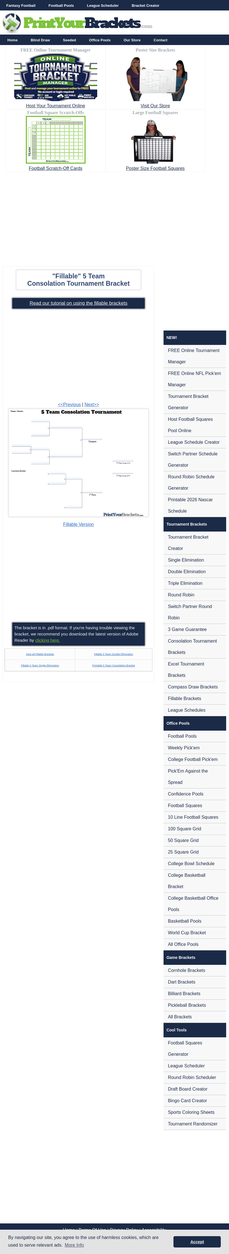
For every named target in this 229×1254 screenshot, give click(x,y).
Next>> (91, 404)
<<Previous (69, 404)
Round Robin (181, 594)
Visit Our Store (155, 105)
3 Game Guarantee (187, 629)
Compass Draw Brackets (193, 686)
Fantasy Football (20, 5)
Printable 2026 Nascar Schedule (190, 505)
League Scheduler (103, 5)
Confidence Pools (185, 794)
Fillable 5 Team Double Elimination (113, 654)
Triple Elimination (185, 583)
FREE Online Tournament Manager (193, 356)
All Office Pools (183, 944)
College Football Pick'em (193, 759)
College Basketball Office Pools (193, 904)
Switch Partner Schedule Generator (192, 459)
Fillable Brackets (184, 698)
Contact (160, 40)
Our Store (132, 40)
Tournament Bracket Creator (188, 543)
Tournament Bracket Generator (188, 402)
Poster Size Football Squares (155, 168)
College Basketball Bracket (186, 881)
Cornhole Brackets (186, 970)
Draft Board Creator (187, 1089)
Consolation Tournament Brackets (192, 647)
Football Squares (185, 805)
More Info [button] (74, 1245)
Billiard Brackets (184, 993)
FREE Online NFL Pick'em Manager (194, 379)
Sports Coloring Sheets (191, 1112)
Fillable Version (78, 524)
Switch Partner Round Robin (190, 612)
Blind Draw (40, 40)
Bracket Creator (146, 5)
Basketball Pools (184, 921)
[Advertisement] (114, 217)
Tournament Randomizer (192, 1123)
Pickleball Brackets (187, 1005)
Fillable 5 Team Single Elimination (40, 665)
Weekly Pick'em (184, 747)
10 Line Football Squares (193, 817)
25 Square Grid (183, 852)
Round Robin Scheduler (192, 1077)
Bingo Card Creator (187, 1100)
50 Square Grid (183, 840)
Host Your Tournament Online (55, 105)
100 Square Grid (184, 828)
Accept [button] (197, 1242)
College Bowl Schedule (191, 863)
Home (12, 40)
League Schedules (186, 710)
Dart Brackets (181, 982)
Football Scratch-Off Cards (55, 168)
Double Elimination (186, 571)
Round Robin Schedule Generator (191, 482)
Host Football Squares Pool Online (190, 425)
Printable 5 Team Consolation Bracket (113, 665)
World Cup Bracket (187, 932)
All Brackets (180, 1016)
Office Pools (100, 40)
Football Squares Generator (185, 1048)
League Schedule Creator (193, 442)
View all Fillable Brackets (40, 654)
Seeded (69, 40)
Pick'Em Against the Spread (188, 777)
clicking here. (47, 640)
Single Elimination (186, 560)
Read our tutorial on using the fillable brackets (78, 303)
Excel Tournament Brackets (186, 670)
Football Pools (61, 5)
